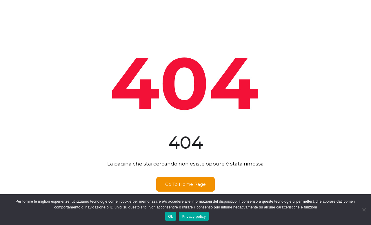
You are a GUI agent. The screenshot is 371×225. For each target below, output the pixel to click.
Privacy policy (194, 216)
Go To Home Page (185, 184)
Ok (170, 216)
